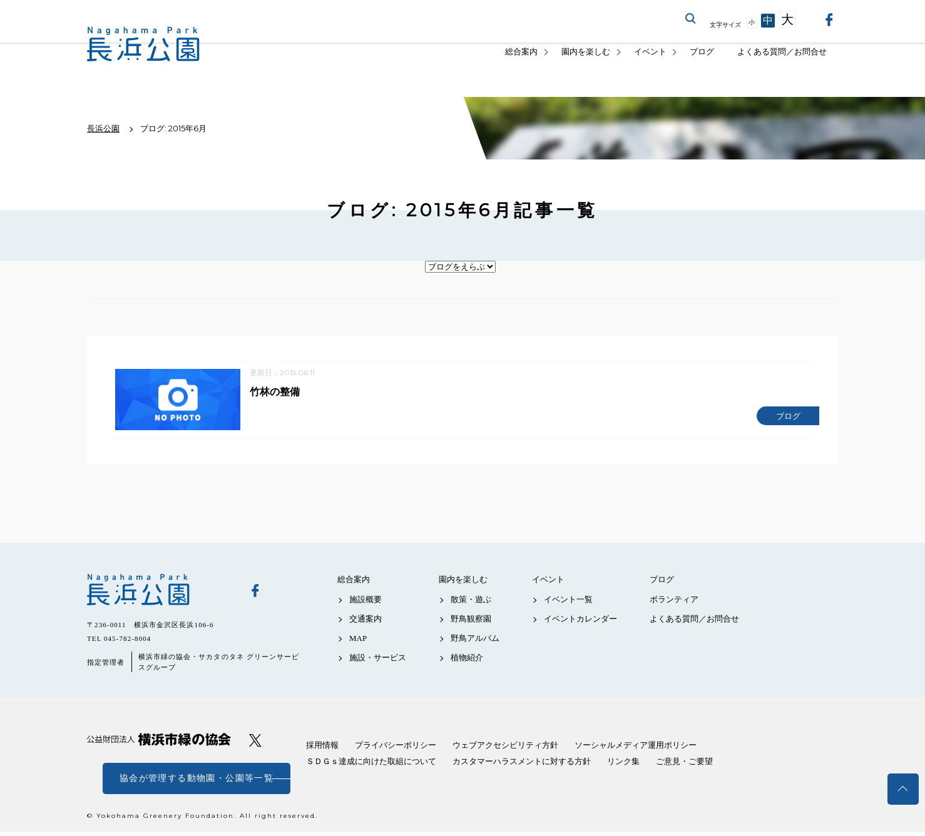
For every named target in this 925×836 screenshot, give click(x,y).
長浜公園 (159, 594)
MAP (358, 642)
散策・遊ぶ (471, 603)
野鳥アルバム (475, 642)
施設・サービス (377, 662)
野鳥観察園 (471, 622)
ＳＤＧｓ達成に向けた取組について (371, 765)
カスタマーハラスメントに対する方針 (521, 765)
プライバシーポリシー (395, 749)
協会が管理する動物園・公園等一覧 (196, 782)
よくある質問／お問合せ (782, 51)
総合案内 (521, 51)
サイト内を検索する (691, 18)
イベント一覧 (568, 603)
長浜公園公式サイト (143, 44)
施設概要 (365, 603)
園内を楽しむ (585, 51)
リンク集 (623, 765)
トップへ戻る (903, 789)
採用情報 (322, 749)
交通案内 (365, 622)
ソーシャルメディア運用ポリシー (636, 749)
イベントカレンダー (580, 622)
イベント (650, 51)
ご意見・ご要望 (684, 765)
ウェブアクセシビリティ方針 (505, 749)
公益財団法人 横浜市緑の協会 (159, 743)
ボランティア (674, 603)
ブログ (702, 51)
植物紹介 (467, 662)
